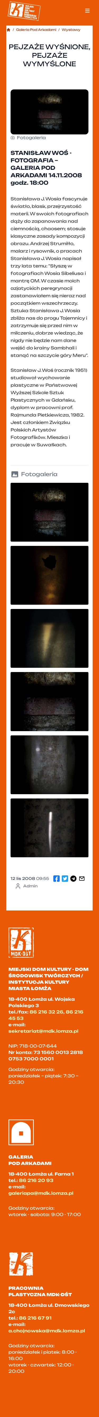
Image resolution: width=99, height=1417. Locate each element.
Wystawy (71, 30)
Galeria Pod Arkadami (36, 30)
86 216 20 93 (36, 1180)
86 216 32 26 (46, 1012)
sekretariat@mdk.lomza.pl (43, 1031)
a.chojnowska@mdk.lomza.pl (46, 1330)
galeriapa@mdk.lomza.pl (40, 1193)
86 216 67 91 (35, 1318)
